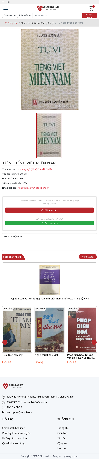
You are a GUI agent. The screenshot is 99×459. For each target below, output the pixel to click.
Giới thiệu (62, 433)
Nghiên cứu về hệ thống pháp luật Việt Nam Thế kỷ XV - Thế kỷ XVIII (50, 298)
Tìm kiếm (89, 16)
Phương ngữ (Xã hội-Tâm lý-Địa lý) (37, 23)
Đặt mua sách (49, 210)
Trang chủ (11, 23)
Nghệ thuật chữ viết (46, 355)
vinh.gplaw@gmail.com (19, 412)
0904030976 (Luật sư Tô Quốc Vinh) (27, 402)
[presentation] (5, 342)
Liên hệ (61, 448)
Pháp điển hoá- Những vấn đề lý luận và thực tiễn (80, 356)
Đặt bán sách (49, 223)
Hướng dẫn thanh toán (15, 438)
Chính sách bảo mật (13, 428)
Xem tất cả (88, 256)
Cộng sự (62, 443)
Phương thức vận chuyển (16, 433)
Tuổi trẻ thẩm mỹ (12, 355)
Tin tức (61, 438)
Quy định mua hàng (13, 443)
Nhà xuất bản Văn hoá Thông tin (33, 187)
